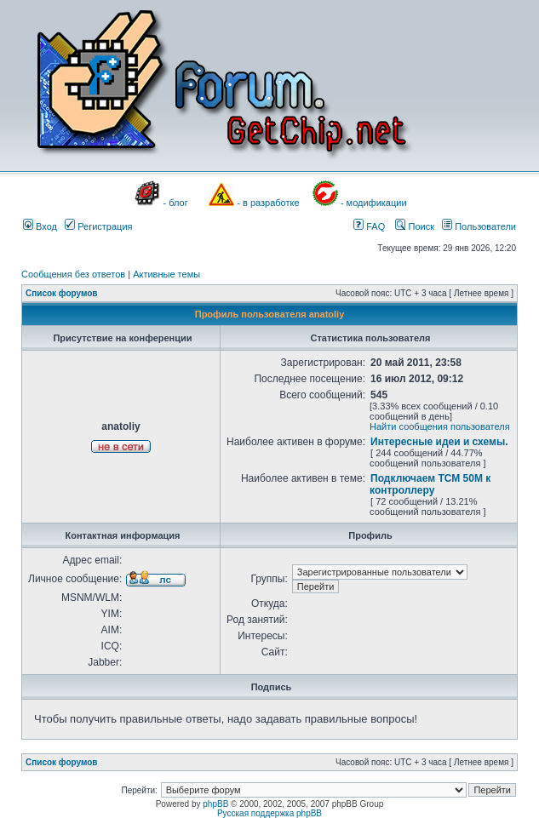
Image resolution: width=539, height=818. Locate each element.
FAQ (369, 226)
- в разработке (268, 202)
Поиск (414, 226)
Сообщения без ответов (73, 274)
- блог (175, 202)
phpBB (215, 804)
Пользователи (479, 226)
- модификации (374, 202)
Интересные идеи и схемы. (438, 442)
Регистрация (98, 226)
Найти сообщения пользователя (440, 426)
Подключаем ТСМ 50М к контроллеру (430, 484)
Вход (40, 226)
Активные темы (166, 274)
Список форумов (62, 293)
